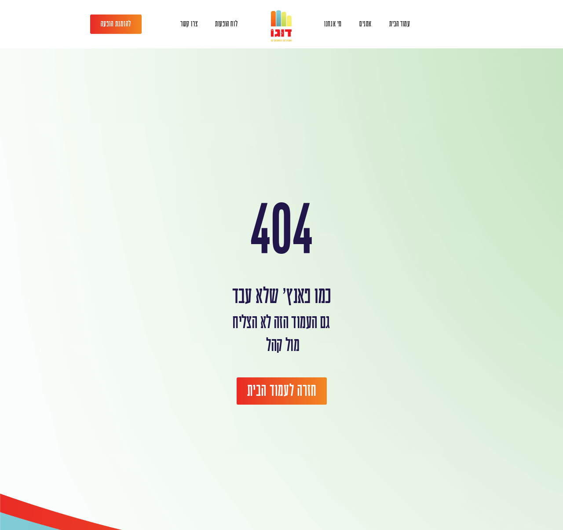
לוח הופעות (226, 24)
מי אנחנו (333, 24)
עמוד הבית (399, 24)
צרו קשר (188, 24)
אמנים (365, 24)
